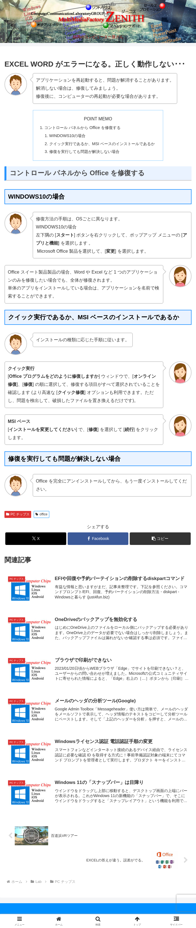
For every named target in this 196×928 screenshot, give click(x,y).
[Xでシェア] (35, 538)
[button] (160, 538)
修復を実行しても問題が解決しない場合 (84, 151)
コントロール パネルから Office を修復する (82, 127)
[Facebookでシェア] (98, 538)
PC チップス (18, 514)
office (41, 514)
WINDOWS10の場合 (67, 135)
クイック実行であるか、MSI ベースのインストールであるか (102, 144)
